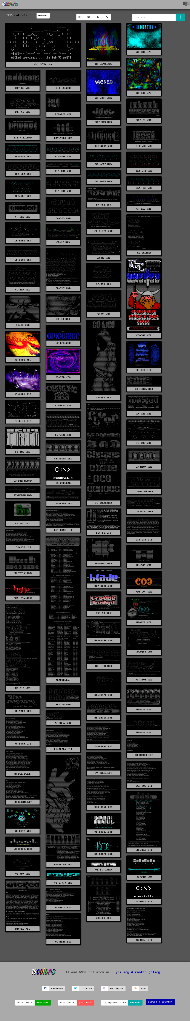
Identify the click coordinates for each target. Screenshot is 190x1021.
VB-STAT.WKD (103, 869)
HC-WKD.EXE (63, 483)
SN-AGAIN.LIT (23, 802)
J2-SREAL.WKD (144, 511)
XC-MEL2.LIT (144, 940)
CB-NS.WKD (103, 257)
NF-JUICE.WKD (104, 695)
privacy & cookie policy (138, 972)
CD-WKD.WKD (103, 397)
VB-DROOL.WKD (23, 849)
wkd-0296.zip (43, 64)
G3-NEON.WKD (144, 466)
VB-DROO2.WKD (104, 832)
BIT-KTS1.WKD (23, 137)
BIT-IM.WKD (144, 120)
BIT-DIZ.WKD (63, 114)
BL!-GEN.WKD (23, 173)
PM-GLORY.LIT (63, 749)
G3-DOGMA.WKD (63, 458)
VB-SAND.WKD (144, 877)
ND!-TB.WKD (103, 613)
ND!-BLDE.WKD (104, 586)
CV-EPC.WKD (63, 343)
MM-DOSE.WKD (103, 563)
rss (143, 988)
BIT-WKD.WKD (144, 146)
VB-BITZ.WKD (23, 831)
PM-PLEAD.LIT (23, 773)
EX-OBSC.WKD (63, 405)
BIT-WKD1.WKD (104, 146)
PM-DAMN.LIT (23, 743)
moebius (135, 1002)
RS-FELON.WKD (63, 864)
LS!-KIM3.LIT (63, 530)
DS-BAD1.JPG (23, 359)
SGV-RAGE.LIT (104, 807)
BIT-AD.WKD (22, 88)
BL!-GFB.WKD (103, 181)
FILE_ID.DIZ (23, 421)
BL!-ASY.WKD (23, 156)
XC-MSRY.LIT (63, 941)
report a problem (160, 1001)
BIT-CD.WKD (22, 112)
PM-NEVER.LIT (144, 755)
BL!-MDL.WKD (23, 196)
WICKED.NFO (22, 928)
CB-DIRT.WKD (23, 240)
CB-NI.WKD (63, 242)
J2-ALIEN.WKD (144, 491)
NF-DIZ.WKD (22, 688)
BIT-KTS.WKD (103, 122)
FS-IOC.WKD (144, 443)
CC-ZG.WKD (103, 314)
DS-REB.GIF (144, 370)
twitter (86, 988)
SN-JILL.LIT (144, 850)
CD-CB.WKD (63, 319)
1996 (9, 15)
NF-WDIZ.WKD (63, 723)
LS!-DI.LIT (103, 532)
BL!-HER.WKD (144, 188)
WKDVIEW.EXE (144, 901)
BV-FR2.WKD (103, 204)
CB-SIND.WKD (23, 259)
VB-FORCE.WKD (104, 854)
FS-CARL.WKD (63, 434)
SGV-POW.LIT (144, 786)
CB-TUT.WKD (63, 288)
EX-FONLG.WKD (144, 389)
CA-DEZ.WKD (144, 208)
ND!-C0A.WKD (144, 591)
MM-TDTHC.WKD (23, 573)
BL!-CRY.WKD (103, 164)
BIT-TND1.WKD (63, 138)
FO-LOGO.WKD (103, 503)
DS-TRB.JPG (63, 377)
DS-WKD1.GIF (23, 394)
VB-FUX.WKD (22, 873)
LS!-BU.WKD (22, 523)
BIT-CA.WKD (63, 88)
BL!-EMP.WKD (63, 171)
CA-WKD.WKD (22, 216)
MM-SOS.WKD (144, 565)
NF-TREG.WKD (23, 711)
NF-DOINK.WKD (104, 640)
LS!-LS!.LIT (144, 539)
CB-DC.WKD (144, 253)
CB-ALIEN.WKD (104, 231)
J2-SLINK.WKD (63, 503)
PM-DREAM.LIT (104, 746)
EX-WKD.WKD (144, 413)
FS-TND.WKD (22, 451)
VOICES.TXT (103, 918)
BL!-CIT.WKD (144, 170)
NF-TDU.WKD (63, 704)
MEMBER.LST (63, 680)
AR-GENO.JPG (103, 64)
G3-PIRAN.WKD (23, 480)
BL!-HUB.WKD (63, 191)
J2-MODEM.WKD (23, 495)
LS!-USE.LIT (23, 547)
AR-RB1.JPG (144, 93)
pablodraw (85, 1002)
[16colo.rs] (10, 4)
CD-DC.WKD (23, 325)
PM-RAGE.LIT (103, 773)
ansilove (43, 1002)
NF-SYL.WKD (144, 709)
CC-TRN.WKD (22, 289)
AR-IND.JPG (144, 52)
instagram (116, 988)
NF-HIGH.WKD (103, 666)
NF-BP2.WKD (144, 622)
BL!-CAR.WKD (63, 156)
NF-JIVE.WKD (144, 679)
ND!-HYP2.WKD (23, 598)
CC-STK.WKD (103, 284)
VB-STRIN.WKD (63, 882)
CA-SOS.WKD (63, 218)
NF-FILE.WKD (144, 652)
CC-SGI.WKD (144, 335)
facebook (57, 988)
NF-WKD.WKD (144, 732)
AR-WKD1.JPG (103, 98)
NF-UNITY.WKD (104, 717)
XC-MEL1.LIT (63, 907)
